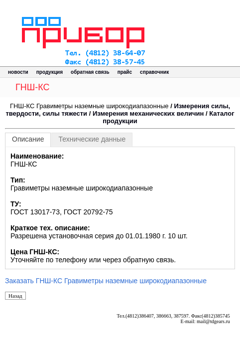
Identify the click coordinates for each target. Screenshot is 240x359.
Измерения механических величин (148, 113)
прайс (125, 72)
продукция (49, 72)
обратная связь (90, 72)
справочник (154, 72)
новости (18, 72)
